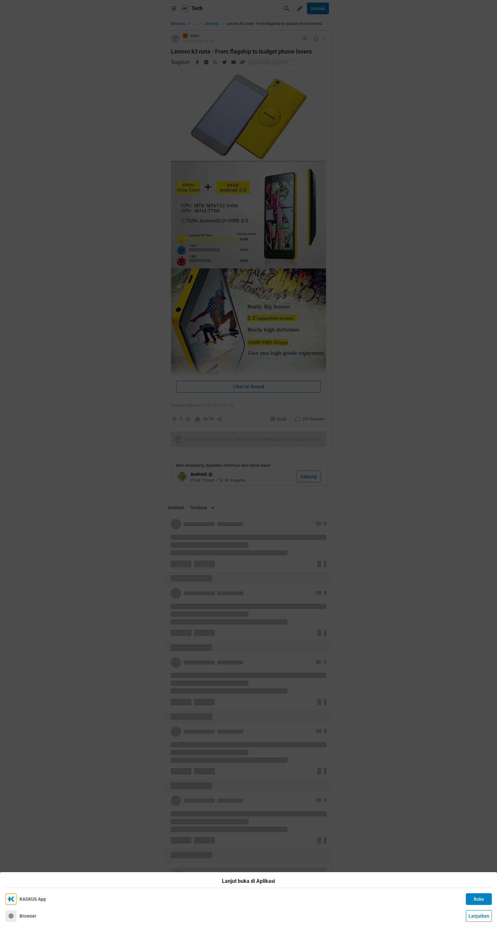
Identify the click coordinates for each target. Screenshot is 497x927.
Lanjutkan (478, 916)
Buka (479, 899)
